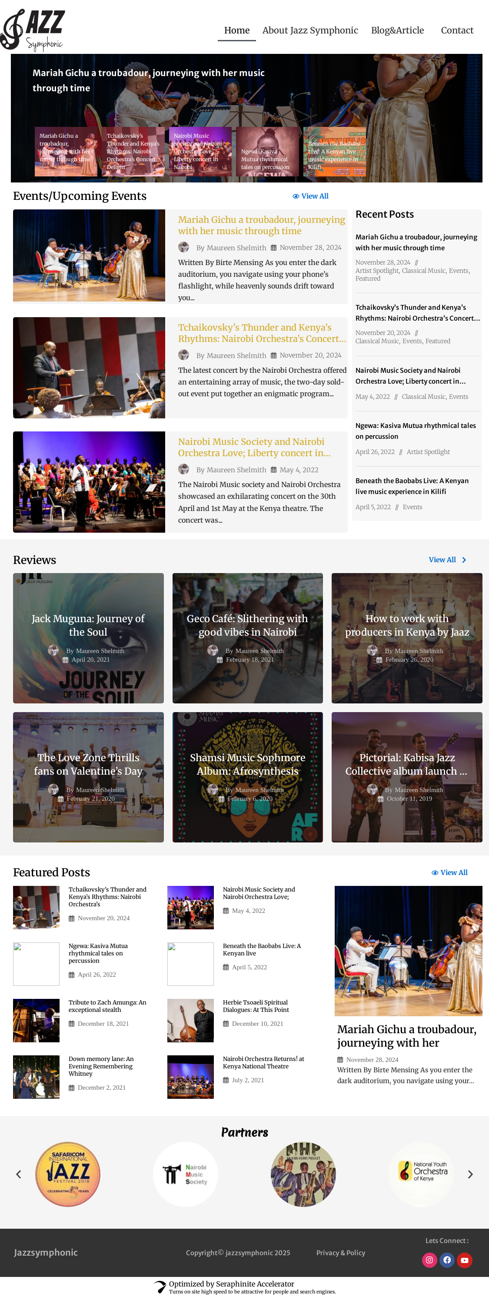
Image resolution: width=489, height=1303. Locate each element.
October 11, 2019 (409, 803)
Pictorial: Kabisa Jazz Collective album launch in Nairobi (407, 775)
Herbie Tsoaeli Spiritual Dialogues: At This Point (258, 1012)
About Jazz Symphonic (310, 30)
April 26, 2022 (375, 452)
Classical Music (424, 271)
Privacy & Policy (340, 1258)
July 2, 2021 (248, 1086)
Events (459, 271)
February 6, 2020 (250, 803)
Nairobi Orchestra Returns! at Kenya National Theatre (262, 1068)
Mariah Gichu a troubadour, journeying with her (406, 1041)
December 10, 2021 (257, 1030)
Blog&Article (397, 30)
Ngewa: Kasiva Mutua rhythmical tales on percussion (101, 959)
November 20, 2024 (311, 361)
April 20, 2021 (91, 664)
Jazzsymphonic (46, 1257)
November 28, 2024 (311, 251)
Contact (457, 30)
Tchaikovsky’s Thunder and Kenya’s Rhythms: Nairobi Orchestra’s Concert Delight (261, 343)
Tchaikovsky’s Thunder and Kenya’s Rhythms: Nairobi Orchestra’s (109, 903)
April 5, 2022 (373, 507)
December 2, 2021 (102, 1094)
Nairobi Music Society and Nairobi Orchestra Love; (261, 899)
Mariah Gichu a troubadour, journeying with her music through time (260, 233)
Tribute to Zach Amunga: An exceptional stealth (110, 1012)
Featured (368, 278)
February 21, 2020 (91, 803)
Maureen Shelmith (236, 251)
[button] (400, 30)
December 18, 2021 (103, 1030)
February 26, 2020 (409, 664)
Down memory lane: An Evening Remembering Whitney (103, 1072)
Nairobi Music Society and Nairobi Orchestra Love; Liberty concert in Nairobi (257, 457)
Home (236, 30)
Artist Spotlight (377, 271)
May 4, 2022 (299, 475)
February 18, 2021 (250, 664)
